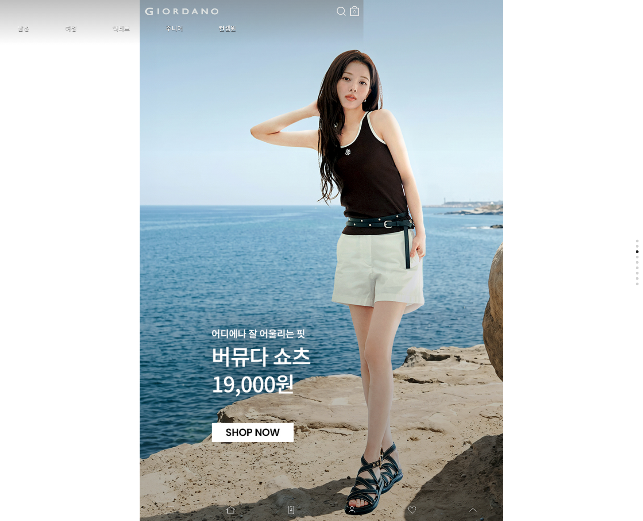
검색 (202, 3)
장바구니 (215, 7)
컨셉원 (167, 28)
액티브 (87, 28)
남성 (17, 28)
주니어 (127, 28)
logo (112, 11)
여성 (51, 28)
